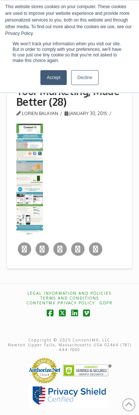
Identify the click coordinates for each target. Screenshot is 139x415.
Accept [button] (53, 77)
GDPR (106, 303)
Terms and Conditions (69, 298)
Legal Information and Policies (69, 293)
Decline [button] (84, 77)
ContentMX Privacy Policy (61, 303)
